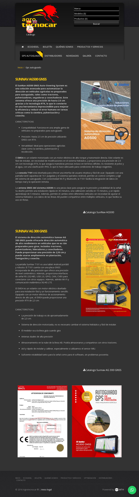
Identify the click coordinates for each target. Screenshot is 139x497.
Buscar (96, 23)
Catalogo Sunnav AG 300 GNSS (102, 370)
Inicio (20, 67)
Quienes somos (51, 478)
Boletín (38, 478)
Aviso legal (46, 489)
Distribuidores (105, 478)
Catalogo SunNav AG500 (98, 212)
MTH (119, 489)
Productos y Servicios (71, 478)
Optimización (90, 478)
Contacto (20, 480)
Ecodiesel (27, 478)
